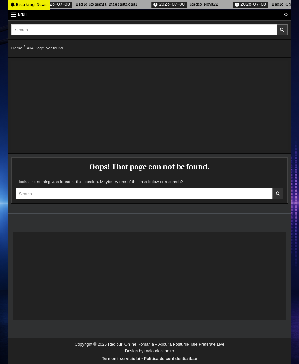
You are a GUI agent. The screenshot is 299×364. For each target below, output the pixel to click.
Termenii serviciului (121, 358)
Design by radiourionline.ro (149, 350)
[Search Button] (286, 14)
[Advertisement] (149, 105)
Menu (22, 14)
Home (16, 48)
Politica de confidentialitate (170, 358)
